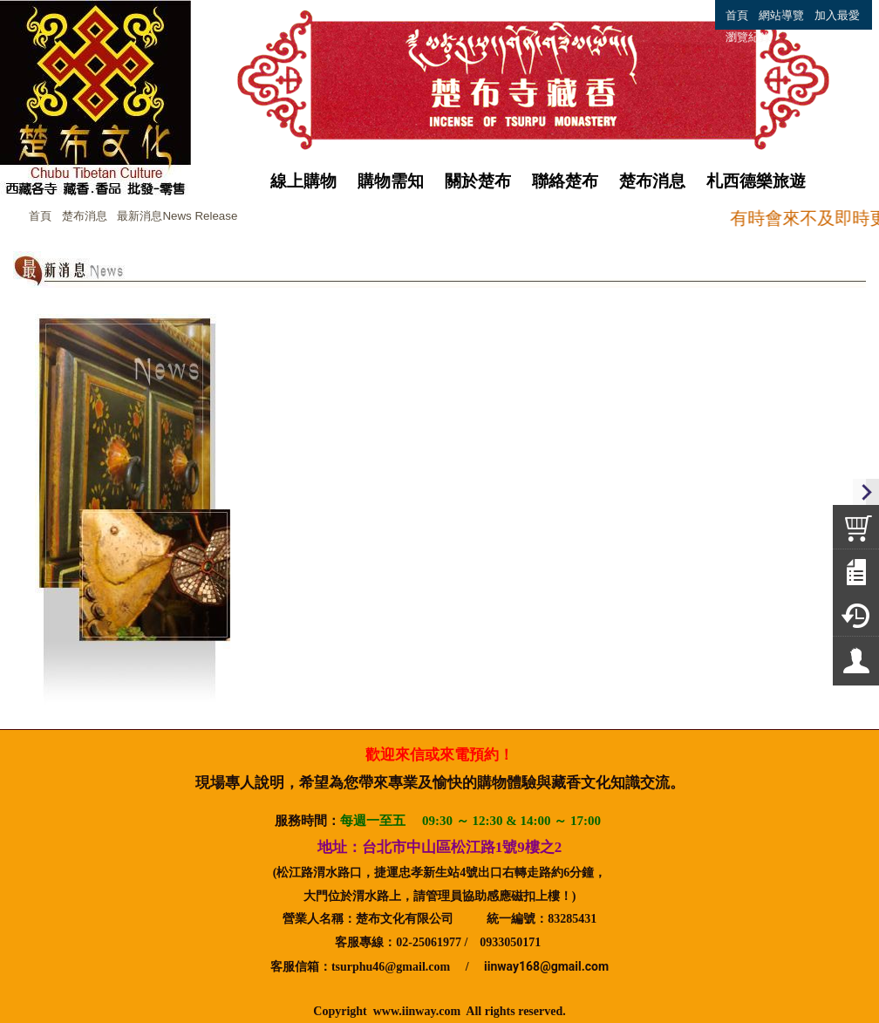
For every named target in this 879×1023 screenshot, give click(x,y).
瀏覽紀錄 (748, 37)
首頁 (40, 215)
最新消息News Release (177, 215)
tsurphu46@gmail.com (390, 966)
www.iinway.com (416, 1011)
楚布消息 (84, 215)
